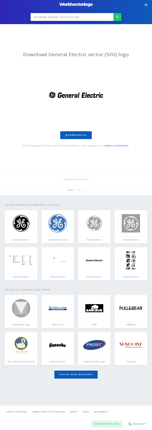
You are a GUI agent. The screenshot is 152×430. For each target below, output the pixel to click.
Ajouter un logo (107, 424)
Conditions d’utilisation (48, 412)
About (74, 412)
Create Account (16, 412)
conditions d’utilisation (116, 145)
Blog (86, 412)
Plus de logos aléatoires (76, 374)
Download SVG (76, 135)
